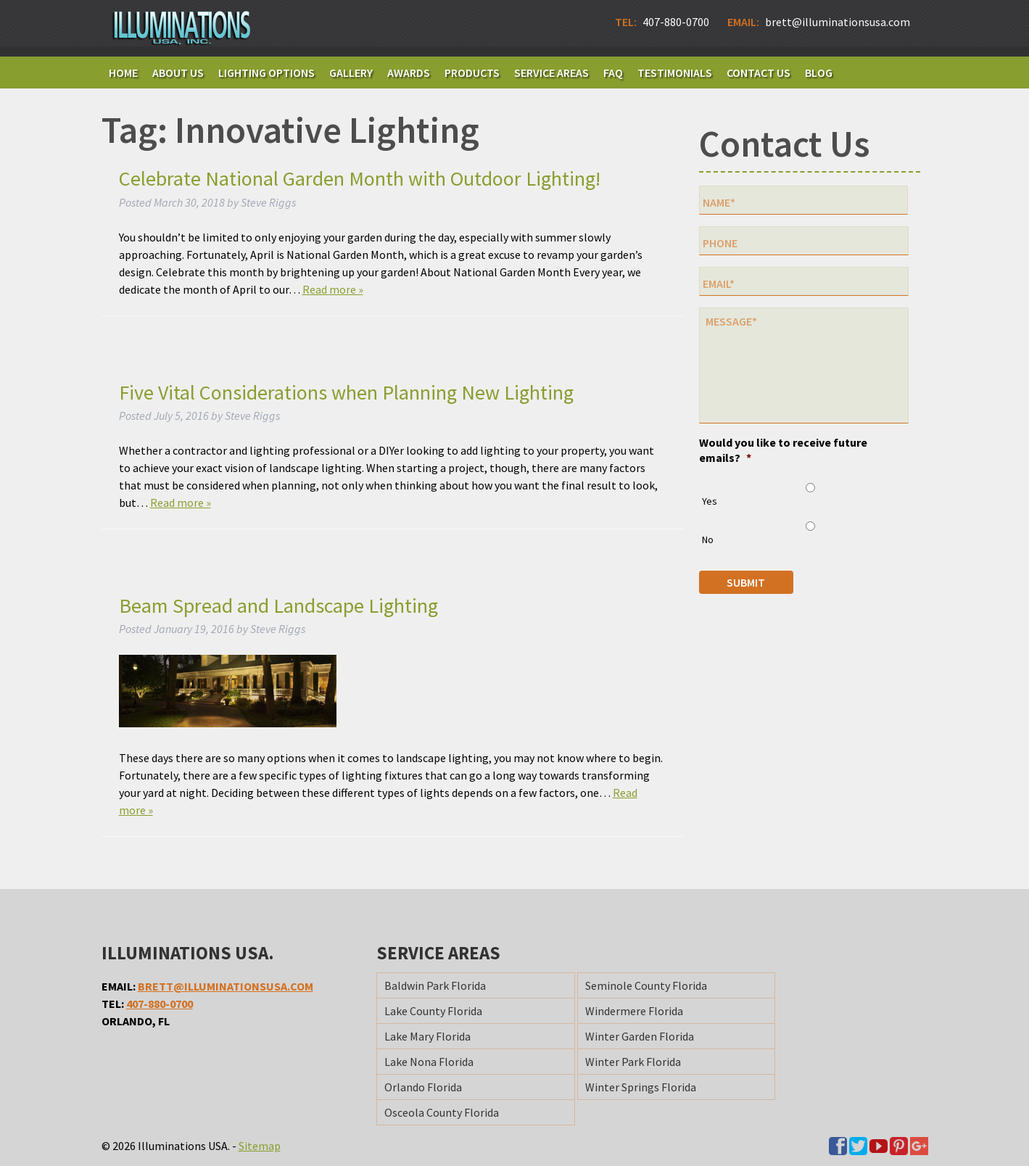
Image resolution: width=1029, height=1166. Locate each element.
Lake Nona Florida (429, 1061)
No (708, 539)
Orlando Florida (423, 1087)
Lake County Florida (433, 1011)
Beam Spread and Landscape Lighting (278, 605)
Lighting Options (266, 72)
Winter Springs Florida (640, 1087)
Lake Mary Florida (427, 1036)
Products (472, 72)
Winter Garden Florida (639, 1036)
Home (123, 72)
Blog (818, 72)
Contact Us (758, 72)
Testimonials (674, 72)
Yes (709, 501)
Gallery (351, 72)
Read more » (332, 289)
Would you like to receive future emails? (783, 450)
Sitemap (260, 1145)
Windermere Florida (634, 1011)
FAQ (613, 72)
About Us (178, 72)
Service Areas (551, 72)
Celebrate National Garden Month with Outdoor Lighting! (359, 178)
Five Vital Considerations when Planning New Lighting (346, 392)
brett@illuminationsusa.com (225, 986)
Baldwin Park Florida (435, 985)
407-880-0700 (159, 1003)
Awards (408, 72)
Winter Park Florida (633, 1061)
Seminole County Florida (646, 985)
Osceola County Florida (441, 1112)
